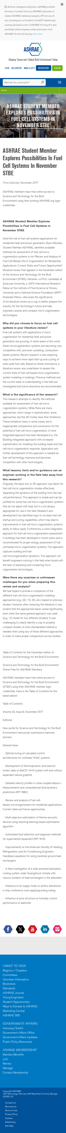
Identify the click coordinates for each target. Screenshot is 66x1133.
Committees (10, 975)
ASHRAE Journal (13, 992)
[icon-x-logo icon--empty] (20, 929)
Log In (57, 68)
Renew (7, 1063)
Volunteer (16, 68)
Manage (8, 1068)
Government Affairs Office (19, 1032)
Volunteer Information (16, 979)
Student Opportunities (16, 1001)
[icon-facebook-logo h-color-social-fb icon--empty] (8, 929)
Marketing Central (14, 1011)
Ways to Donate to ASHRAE (20, 1006)
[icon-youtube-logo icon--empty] (33, 929)
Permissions (10, 1106)
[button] (61, 5)
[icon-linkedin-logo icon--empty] (45, 929)
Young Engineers (13, 997)
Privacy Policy (11, 1114)
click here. (38, 33)
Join (7, 68)
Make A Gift (29, 68)
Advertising (10, 1122)
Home (4, 90)
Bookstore (43, 68)
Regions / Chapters (15, 970)
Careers (9, 1118)
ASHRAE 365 (11, 1015)
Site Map (9, 1125)
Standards (9, 988)
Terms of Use (11, 1110)
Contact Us (10, 1102)
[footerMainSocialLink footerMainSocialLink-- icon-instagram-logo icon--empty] (57, 929)
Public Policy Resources (17, 1041)
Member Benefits (13, 1054)
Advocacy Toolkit (13, 1028)
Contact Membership (15, 1072)
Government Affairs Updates (20, 1037)
